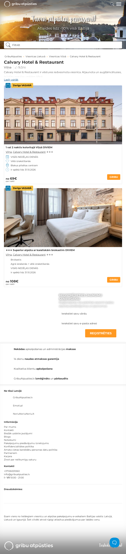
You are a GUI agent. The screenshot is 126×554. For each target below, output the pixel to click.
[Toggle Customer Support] (114, 542)
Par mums (10, 426)
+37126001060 (12, 471)
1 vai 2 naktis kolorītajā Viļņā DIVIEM (29, 147)
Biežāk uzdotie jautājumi (18, 433)
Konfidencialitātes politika (19, 446)
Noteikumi (10, 439)
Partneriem (10, 453)
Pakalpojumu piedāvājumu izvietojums (26, 443)
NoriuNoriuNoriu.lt (23, 413)
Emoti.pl (18, 405)
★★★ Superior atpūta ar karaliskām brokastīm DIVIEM (40, 250)
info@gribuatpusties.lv (17, 474)
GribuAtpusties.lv (23, 397)
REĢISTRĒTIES (101, 333)
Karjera (8, 456)
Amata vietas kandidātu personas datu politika (30, 449)
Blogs (7, 436)
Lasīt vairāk (11, 79)
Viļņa (7, 67)
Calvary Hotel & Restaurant (29, 151)
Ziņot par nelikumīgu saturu (20, 459)
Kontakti (9, 430)
